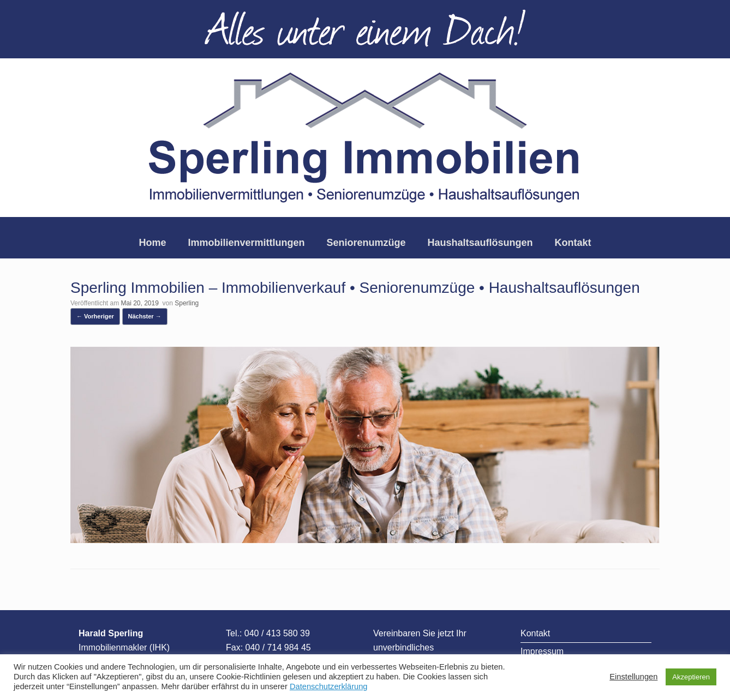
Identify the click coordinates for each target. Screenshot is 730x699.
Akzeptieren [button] (691, 677)
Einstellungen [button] (633, 676)
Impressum (542, 651)
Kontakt (573, 242)
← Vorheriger (95, 316)
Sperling (187, 303)
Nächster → (144, 316)
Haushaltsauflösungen (480, 242)
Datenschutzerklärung (329, 686)
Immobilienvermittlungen (246, 242)
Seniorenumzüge (365, 242)
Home (152, 242)
